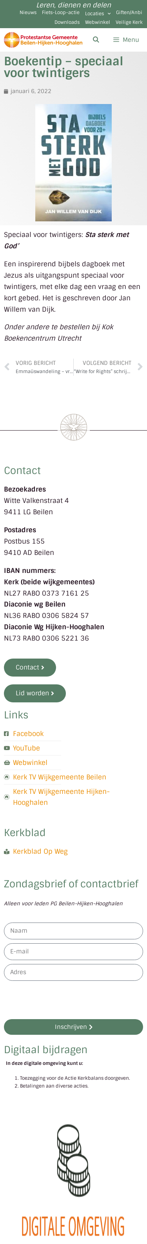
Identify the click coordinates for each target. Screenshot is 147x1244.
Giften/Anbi (129, 12)
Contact (22, 470)
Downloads (67, 22)
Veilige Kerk (129, 22)
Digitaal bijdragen (45, 1049)
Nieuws (28, 12)
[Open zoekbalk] (95, 40)
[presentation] (63, 1000)
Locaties (98, 14)
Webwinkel (97, 22)
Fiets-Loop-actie (61, 12)
